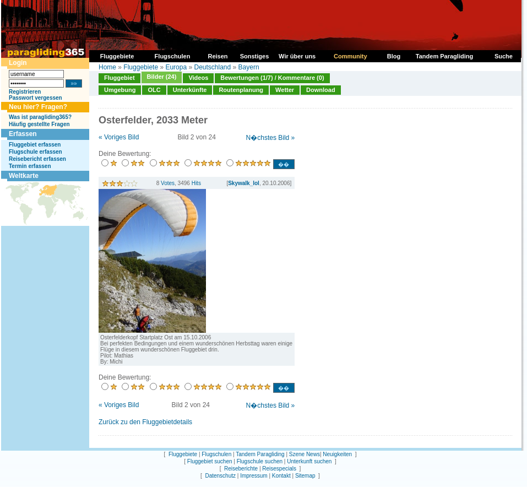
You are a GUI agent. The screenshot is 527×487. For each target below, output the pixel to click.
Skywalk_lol (243, 183)
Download (320, 89)
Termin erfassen (30, 166)
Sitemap (305, 476)
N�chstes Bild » (270, 138)
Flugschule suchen (259, 461)
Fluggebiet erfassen (35, 145)
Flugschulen (216, 454)
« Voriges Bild (119, 137)
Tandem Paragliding (260, 454)
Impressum (253, 476)
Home (107, 67)
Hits (196, 183)
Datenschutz (220, 476)
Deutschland (212, 67)
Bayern (248, 67)
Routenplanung (241, 89)
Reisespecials (279, 469)
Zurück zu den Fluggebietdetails (145, 422)
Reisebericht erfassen (37, 159)
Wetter (284, 89)
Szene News (304, 454)
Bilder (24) (162, 76)
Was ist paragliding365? (40, 117)
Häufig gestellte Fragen (39, 124)
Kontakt (281, 476)
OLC (154, 89)
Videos (198, 77)
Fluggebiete (140, 67)
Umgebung (119, 89)
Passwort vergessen (35, 98)
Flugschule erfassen (35, 152)
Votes (168, 183)
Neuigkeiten (337, 454)
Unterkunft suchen (309, 461)
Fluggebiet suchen (209, 461)
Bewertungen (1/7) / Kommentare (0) (272, 77)
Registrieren (25, 92)
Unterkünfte (190, 89)
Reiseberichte (241, 469)
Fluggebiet (119, 77)
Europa (176, 67)
